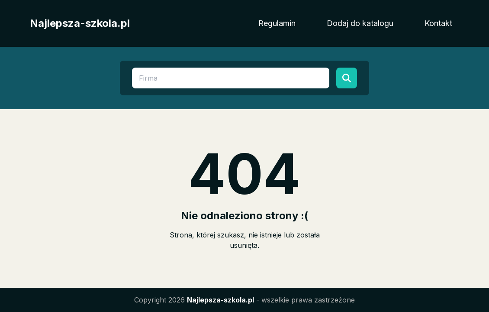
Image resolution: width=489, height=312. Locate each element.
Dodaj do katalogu (360, 23)
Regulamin (277, 23)
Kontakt (438, 23)
